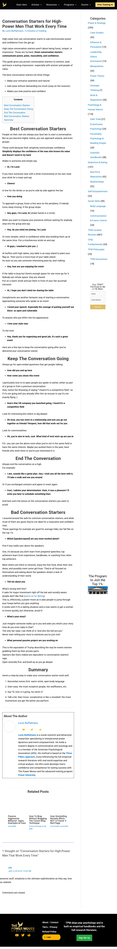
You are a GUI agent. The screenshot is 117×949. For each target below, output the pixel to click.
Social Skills (12, 826)
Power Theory (97, 76)
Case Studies (54, 826)
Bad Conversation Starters (16, 116)
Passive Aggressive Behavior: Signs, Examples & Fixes (17, 819)
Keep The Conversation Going (18, 109)
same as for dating (34, 596)
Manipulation (96, 66)
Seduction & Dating (97, 162)
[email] (97, 299)
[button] (40, 5)
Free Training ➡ (105, 5)
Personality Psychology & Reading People (98, 138)
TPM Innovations (98, 259)
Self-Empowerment (98, 191)
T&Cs (45, 927)
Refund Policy (49, 931)
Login (47, 937)
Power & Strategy (35, 826)
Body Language (98, 206)
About (45, 922)
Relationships (97, 181)
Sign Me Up (84, 938)
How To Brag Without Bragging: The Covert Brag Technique (38, 819)
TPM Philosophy (96, 249)
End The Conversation (14, 112)
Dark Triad (95, 119)
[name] (97, 293)
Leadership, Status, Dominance (96, 56)
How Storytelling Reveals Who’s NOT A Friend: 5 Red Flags (58, 819)
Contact (54, 922)
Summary (8, 120)
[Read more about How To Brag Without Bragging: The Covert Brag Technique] (38, 804)
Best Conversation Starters (17, 105)
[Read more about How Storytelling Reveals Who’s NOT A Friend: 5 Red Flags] (59, 804)
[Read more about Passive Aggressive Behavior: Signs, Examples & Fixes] (17, 804)
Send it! (98, 307)
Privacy (53, 927)
